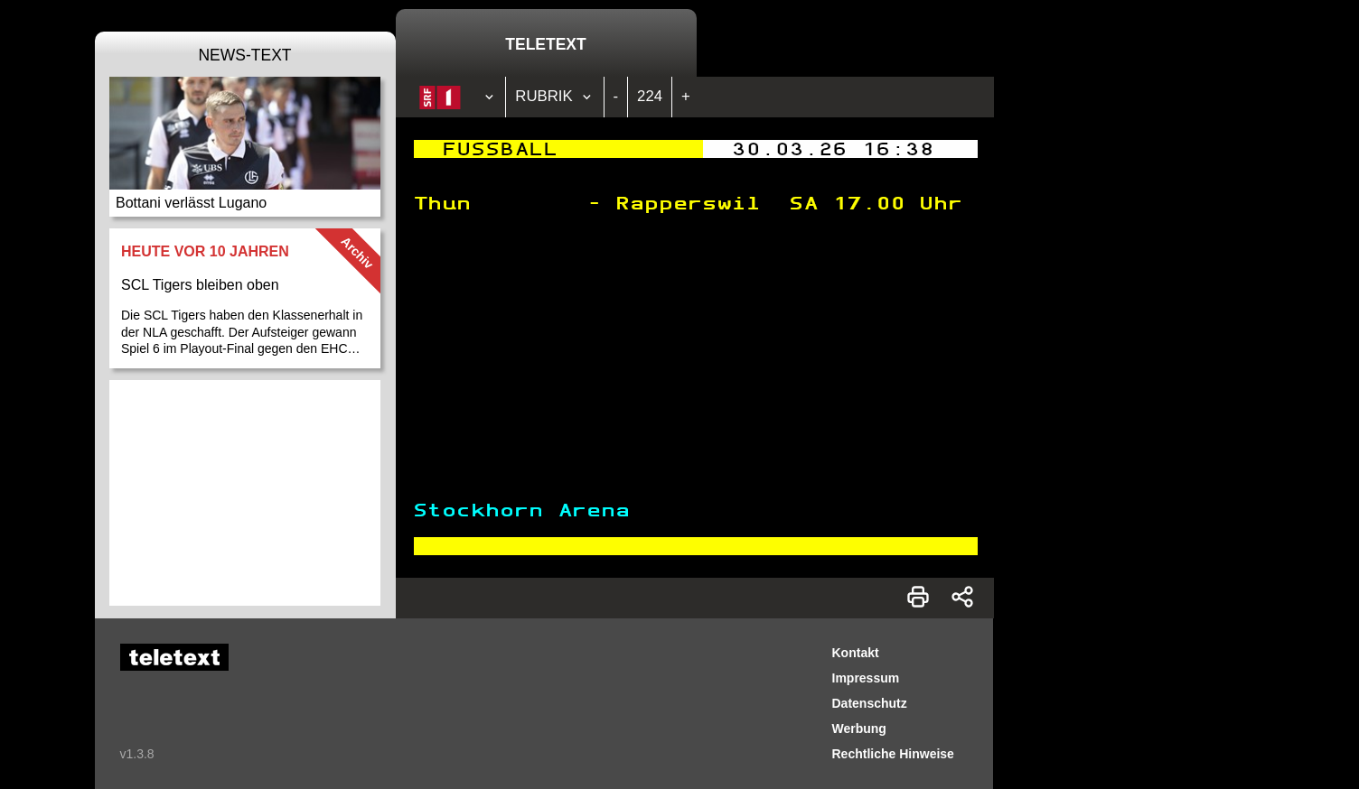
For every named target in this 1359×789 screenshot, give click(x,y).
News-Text (244, 55)
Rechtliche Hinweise (893, 754)
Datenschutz (869, 703)
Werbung (859, 728)
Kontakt (855, 652)
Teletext (545, 44)
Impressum (866, 678)
